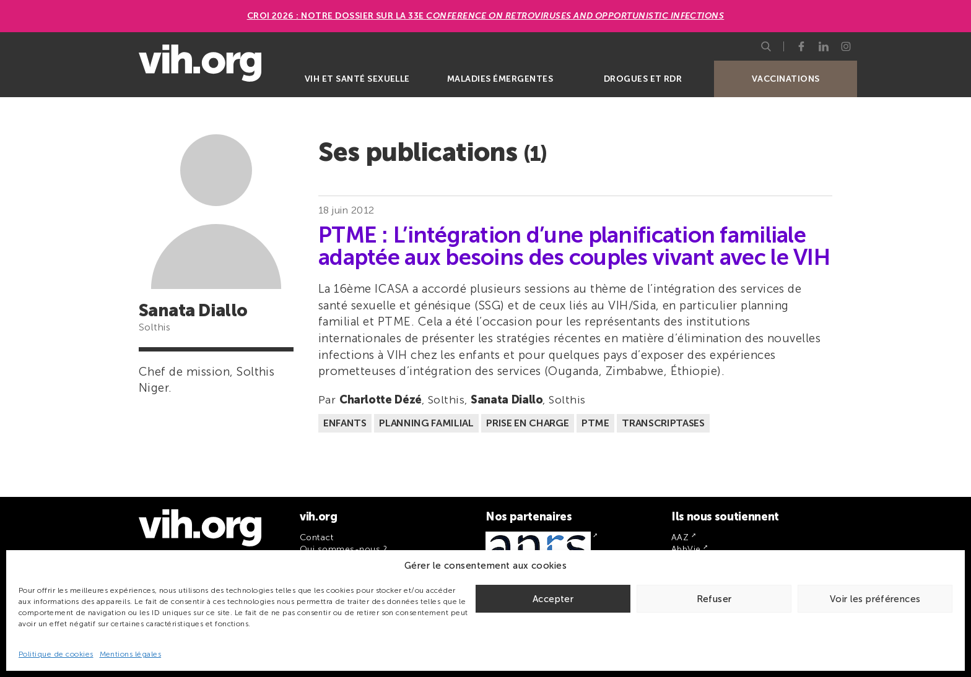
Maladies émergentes (500, 79)
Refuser (714, 599)
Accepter (553, 599)
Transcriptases (663, 423)
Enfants (345, 423)
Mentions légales (131, 654)
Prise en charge (527, 423)
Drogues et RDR (643, 79)
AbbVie (686, 549)
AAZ (680, 537)
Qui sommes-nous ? (343, 549)
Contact (316, 537)
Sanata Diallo (506, 400)
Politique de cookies (56, 654)
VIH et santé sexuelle (357, 79)
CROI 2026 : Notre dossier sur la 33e (486, 16)
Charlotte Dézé (380, 400)
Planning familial (426, 423)
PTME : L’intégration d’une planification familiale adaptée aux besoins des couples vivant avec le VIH (574, 246)
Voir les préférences (875, 599)
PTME (595, 423)
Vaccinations (786, 79)
